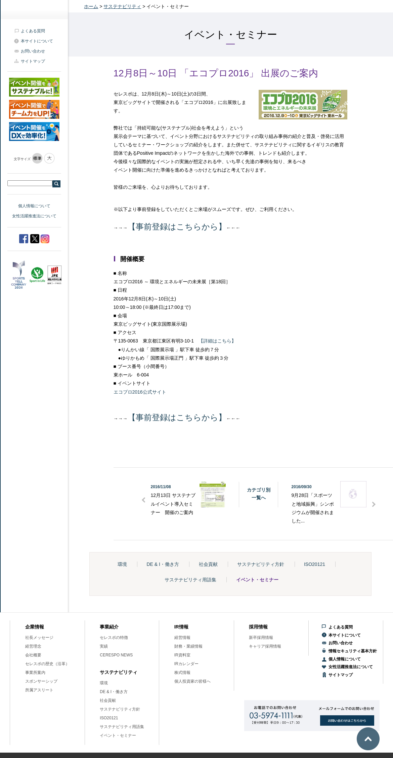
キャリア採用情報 (265, 646)
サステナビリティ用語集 (190, 579)
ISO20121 (314, 564)
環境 (122, 564)
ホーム (91, 6)
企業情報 (34, 626)
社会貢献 (208, 564)
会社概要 (33, 655)
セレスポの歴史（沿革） (47, 663)
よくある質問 (33, 31)
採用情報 (258, 626)
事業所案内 (35, 672)
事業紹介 (109, 626)
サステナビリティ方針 (260, 564)
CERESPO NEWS (116, 655)
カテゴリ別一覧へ (258, 493)
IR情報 (181, 626)
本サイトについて (37, 41)
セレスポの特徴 (114, 637)
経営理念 (33, 646)
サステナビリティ (122, 6)
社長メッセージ (39, 637)
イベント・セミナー (257, 579)
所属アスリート (39, 690)
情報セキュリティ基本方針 (353, 651)
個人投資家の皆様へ (192, 681)
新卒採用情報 (261, 637)
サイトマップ (33, 61)
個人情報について (34, 206)
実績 (104, 646)
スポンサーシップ (41, 681)
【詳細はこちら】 (217, 341)
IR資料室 (182, 655)
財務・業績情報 (188, 646)
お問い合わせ (33, 51)
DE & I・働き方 (162, 564)
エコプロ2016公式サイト (140, 392)
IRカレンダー (186, 663)
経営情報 (182, 637)
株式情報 (182, 672)
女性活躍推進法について (34, 216)
